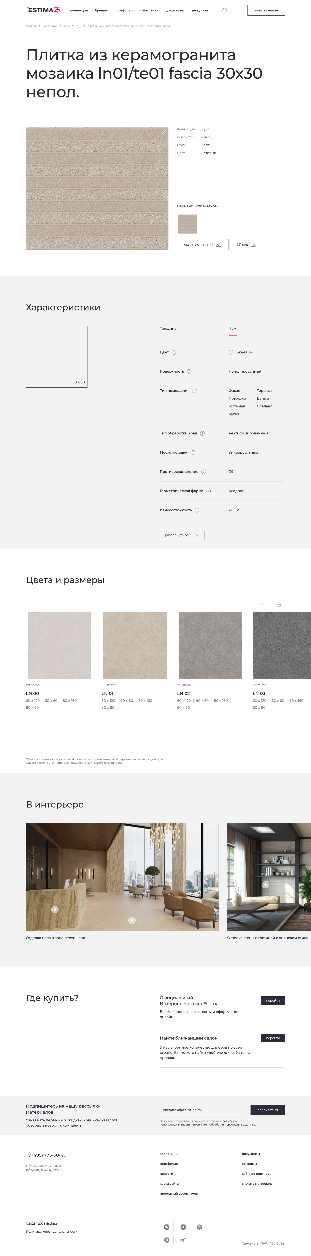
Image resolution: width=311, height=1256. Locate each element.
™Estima (33, 685)
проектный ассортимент (180, 1194)
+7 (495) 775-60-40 (46, 1155)
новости (166, 1174)
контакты (249, 1164)
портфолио (123, 10)
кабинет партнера (256, 1174)
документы (175, 10)
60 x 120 (33, 701)
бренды (101, 10)
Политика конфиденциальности (52, 1232)
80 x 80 (32, 708)
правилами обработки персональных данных (224, 1124)
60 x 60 (51, 701)
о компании (149, 10)
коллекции (79, 10)
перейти (273, 1001)
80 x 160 (70, 701)
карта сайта (169, 1184)
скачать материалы (257, 1184)
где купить (199, 10)
